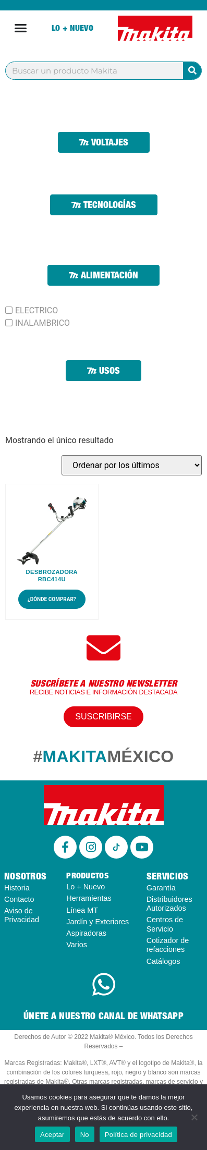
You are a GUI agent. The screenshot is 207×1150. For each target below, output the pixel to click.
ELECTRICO (36, 311)
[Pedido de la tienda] (132, 465)
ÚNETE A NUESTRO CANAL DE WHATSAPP (103, 1015)
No (84, 1135)
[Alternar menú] (20, 27)
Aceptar (52, 1135)
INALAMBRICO (42, 323)
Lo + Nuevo (72, 28)
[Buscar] (192, 70)
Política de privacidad (138, 1135)
